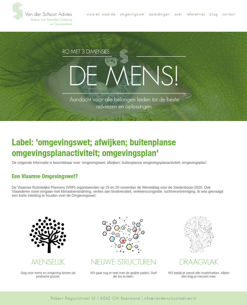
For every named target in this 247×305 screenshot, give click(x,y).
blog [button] (214, 14)
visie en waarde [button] (101, 14)
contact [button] (228, 14)
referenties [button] (196, 14)
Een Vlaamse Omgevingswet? (45, 177)
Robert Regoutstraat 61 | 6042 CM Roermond (95, 298)
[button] (44, 25)
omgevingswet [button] (132, 14)
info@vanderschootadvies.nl (170, 298)
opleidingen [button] (159, 14)
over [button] (178, 14)
